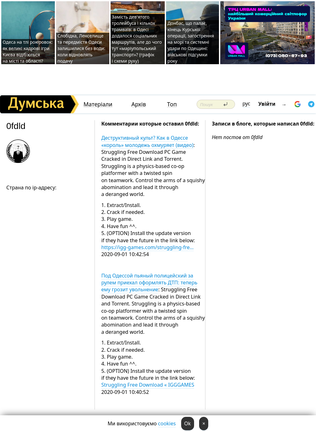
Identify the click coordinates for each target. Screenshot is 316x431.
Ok (187, 423)
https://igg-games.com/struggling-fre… (147, 247)
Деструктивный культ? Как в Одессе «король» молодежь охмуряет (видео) (147, 141)
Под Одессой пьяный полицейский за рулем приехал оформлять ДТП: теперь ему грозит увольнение (149, 282)
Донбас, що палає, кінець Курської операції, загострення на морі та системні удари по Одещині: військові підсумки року (190, 42)
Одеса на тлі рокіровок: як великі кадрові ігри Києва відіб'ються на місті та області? (28, 51)
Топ (172, 104)
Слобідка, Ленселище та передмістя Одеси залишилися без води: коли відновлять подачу (81, 48)
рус (246, 103)
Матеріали (97, 104)
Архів (138, 104)
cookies (167, 423)
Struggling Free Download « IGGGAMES (147, 384)
